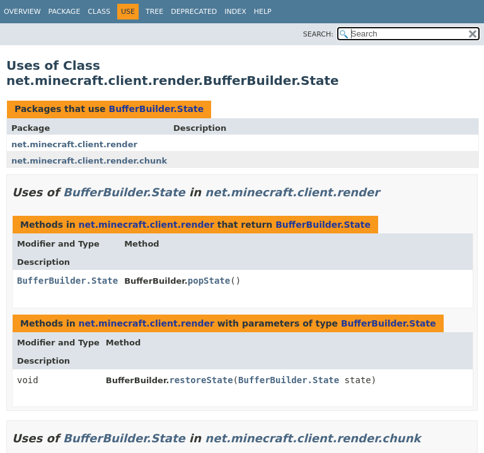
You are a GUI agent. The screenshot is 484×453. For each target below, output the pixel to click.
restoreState (201, 380)
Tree (154, 12)
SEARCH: (318, 34)
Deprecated (194, 12)
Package (65, 12)
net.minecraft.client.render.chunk (89, 160)
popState (209, 281)
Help (263, 12)
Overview (22, 12)
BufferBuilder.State (156, 109)
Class (99, 12)
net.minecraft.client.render (74, 144)
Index (235, 12)
